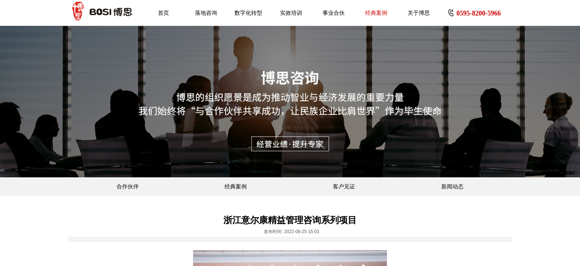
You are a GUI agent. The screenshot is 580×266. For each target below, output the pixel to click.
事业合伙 (334, 13)
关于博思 (419, 13)
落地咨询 (206, 13)
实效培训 (291, 13)
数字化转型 (248, 13)
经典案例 (376, 13)
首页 (163, 13)
